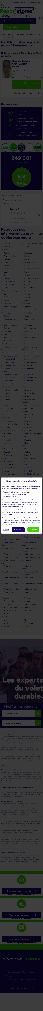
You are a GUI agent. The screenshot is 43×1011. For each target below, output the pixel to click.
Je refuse (6, 530)
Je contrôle (18, 530)
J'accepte (33, 530)
